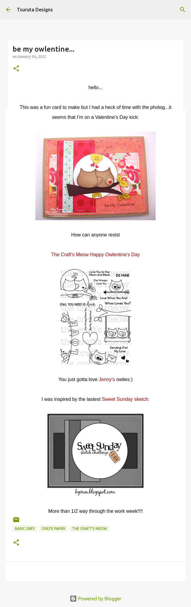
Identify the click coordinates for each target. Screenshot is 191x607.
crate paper (53, 528)
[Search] (182, 9)
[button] (16, 69)
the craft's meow (89, 528)
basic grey (25, 528)
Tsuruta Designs (35, 9)
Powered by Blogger (95, 598)
